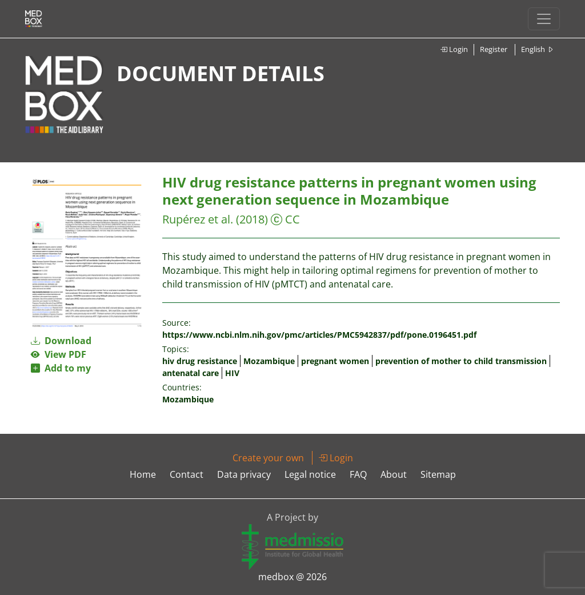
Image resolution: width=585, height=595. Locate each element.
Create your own (268, 458)
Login (454, 49)
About (393, 474)
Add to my (61, 368)
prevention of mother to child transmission (461, 361)
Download (61, 340)
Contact (186, 474)
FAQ (358, 474)
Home (143, 474)
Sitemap (438, 474)
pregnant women (335, 361)
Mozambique (269, 361)
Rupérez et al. (199, 219)
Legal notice (310, 474)
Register (493, 49)
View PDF (58, 354)
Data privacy (244, 474)
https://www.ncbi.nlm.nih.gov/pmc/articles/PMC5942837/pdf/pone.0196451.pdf (319, 334)
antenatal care (190, 373)
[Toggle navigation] (544, 18)
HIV (232, 373)
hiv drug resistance (199, 361)
